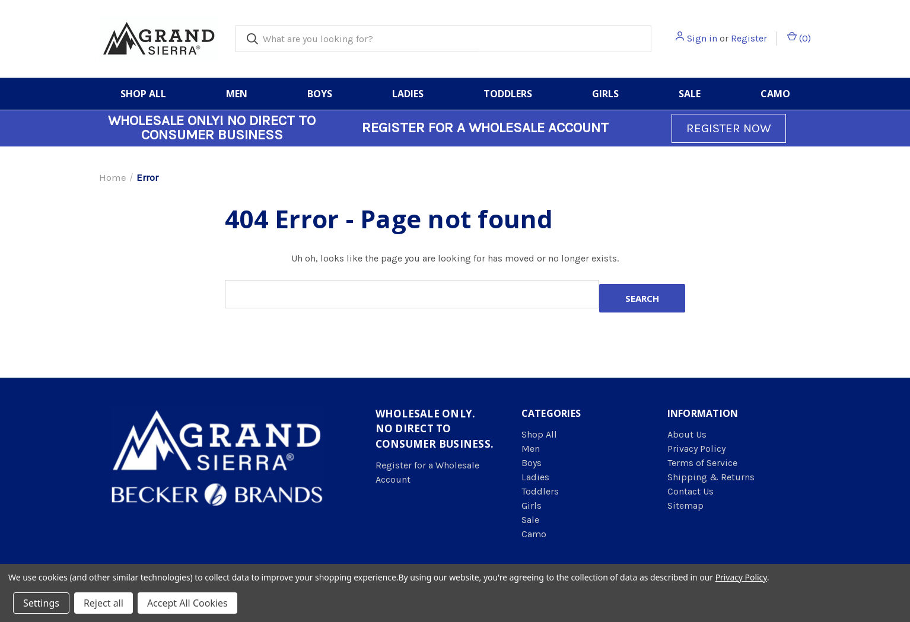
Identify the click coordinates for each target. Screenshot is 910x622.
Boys (319, 93)
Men (236, 93)
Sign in (702, 38)
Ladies (408, 93)
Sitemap (685, 505)
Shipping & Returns (711, 477)
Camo (775, 93)
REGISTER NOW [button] (728, 128)
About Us (687, 434)
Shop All (143, 93)
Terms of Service (702, 462)
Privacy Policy (696, 448)
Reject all (103, 603)
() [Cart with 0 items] (799, 37)
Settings (41, 603)
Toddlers (507, 93)
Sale (690, 93)
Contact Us (690, 491)
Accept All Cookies (187, 603)
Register (749, 38)
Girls (605, 93)
